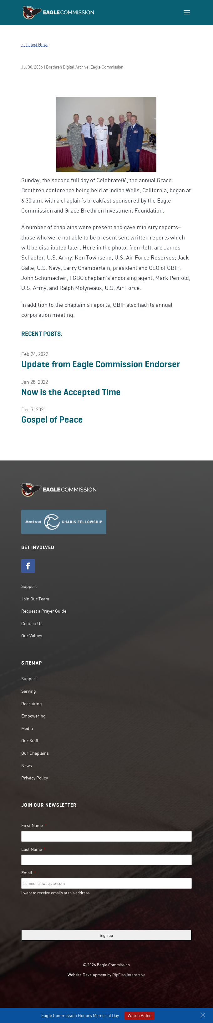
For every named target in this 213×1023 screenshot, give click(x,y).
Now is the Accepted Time (71, 392)
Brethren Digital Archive (67, 66)
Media (27, 728)
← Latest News (34, 44)
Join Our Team (35, 599)
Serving (28, 691)
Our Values (31, 636)
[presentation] (68, 913)
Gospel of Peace (52, 419)
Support (29, 586)
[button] (203, 1015)
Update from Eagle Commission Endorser (100, 364)
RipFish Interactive (128, 974)
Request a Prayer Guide (43, 611)
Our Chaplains (35, 753)
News (26, 766)
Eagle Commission (106, 66)
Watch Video (139, 1015)
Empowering (33, 716)
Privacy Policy (34, 778)
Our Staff (29, 740)
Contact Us (32, 623)
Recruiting (31, 704)
